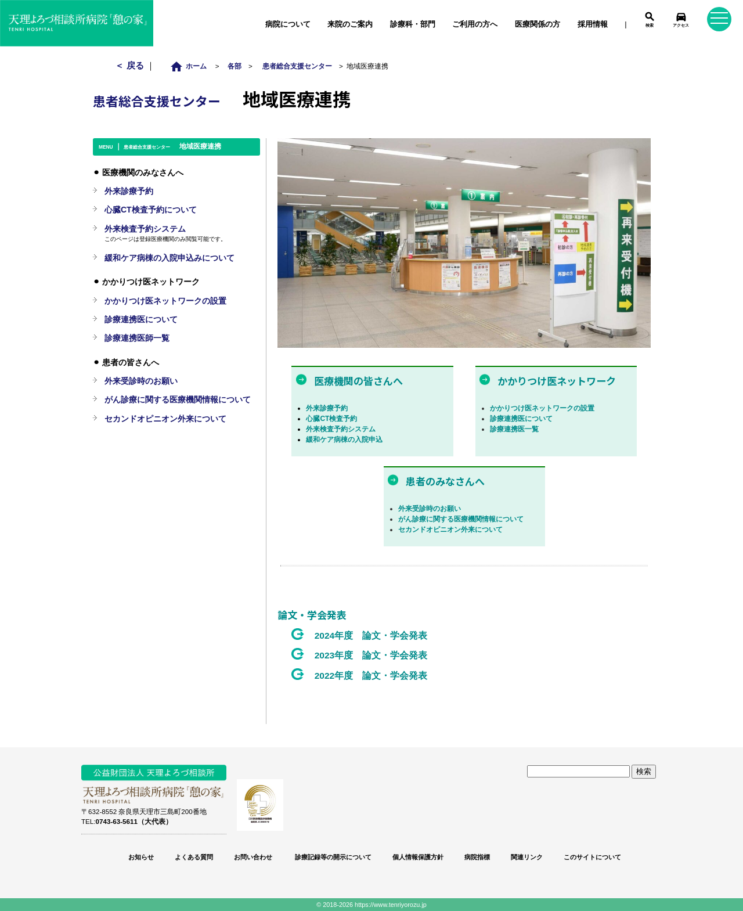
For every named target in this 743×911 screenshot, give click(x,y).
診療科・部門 (412, 24)
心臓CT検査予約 (331, 419)
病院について (288, 24)
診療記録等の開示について (332, 857)
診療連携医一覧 (514, 429)
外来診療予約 (327, 408)
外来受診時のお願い (429, 509)
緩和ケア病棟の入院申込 (344, 439)
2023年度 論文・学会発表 (371, 655)
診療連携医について (521, 419)
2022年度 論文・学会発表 (371, 675)
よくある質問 (194, 857)
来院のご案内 (350, 24)
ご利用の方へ (474, 24)
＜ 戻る (130, 65)
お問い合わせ (253, 857)
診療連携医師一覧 (136, 338)
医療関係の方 (537, 24)
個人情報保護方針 (417, 857)
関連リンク (527, 857)
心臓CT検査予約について (150, 209)
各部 (234, 66)
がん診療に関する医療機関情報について (461, 519)
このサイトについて (592, 857)
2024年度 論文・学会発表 (371, 635)
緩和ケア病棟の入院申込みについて (169, 257)
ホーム (191, 66)
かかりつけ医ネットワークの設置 (542, 408)
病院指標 (477, 857)
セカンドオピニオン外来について (450, 529)
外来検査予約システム (341, 429)
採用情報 (593, 24)
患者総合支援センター (297, 66)
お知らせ (141, 857)
